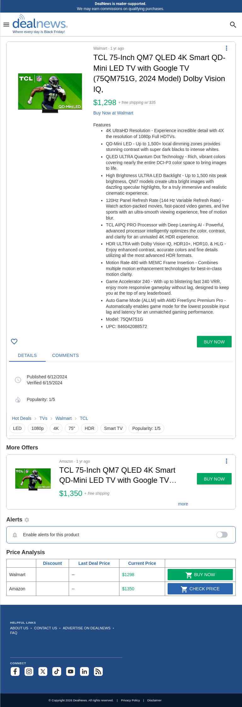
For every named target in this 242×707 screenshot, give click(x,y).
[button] (121, 187)
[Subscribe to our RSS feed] (98, 671)
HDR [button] (89, 428)
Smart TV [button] (113, 428)
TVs (43, 418)
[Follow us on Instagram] (29, 671)
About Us (19, 628)
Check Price (200, 589)
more (183, 503)
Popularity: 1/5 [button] (146, 428)
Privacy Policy (130, 700)
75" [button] (71, 428)
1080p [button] (38, 428)
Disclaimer (154, 700)
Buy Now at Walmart (113, 112)
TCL (84, 418)
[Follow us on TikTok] (57, 671)
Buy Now (200, 575)
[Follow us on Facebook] (15, 671)
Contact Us (45, 628)
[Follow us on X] (43, 671)
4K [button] (56, 428)
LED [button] (17, 428)
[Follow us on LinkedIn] (84, 671)
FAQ (13, 633)
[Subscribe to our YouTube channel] (71, 671)
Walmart (63, 418)
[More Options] (226, 48)
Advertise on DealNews (86, 628)
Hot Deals (21, 418)
